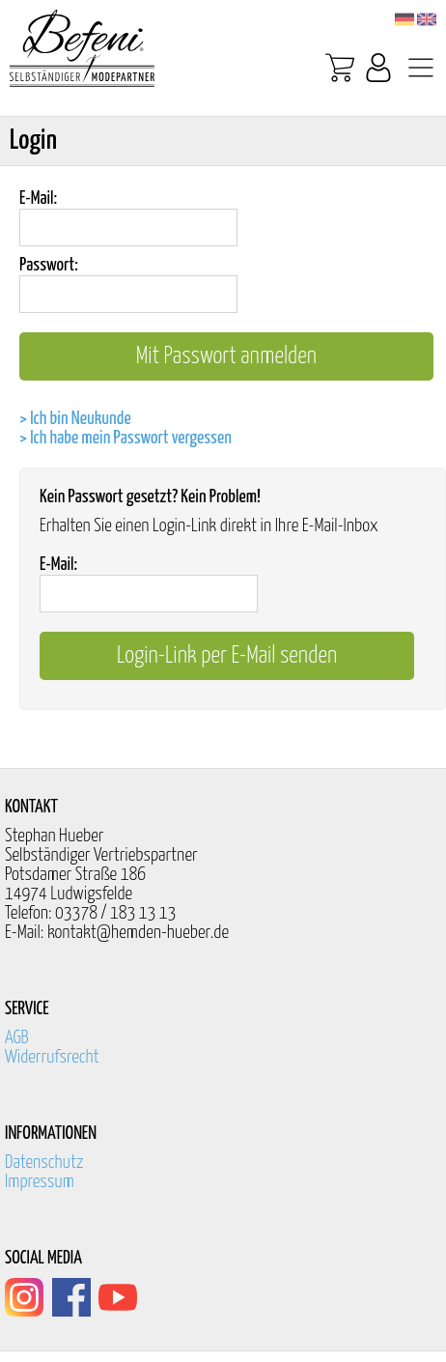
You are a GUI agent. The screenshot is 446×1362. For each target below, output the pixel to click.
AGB (17, 1038)
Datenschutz (44, 1162)
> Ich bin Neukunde (75, 419)
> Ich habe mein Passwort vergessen (125, 438)
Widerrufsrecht (52, 1057)
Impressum (39, 1182)
